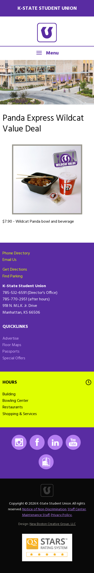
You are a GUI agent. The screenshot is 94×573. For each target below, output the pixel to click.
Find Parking (13, 276)
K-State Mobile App (46, 461)
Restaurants (13, 407)
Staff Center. (77, 509)
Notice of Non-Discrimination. (44, 509)
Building (9, 394)
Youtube (73, 442)
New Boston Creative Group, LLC (53, 524)
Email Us (10, 260)
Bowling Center (15, 401)
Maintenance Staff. (36, 515)
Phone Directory (16, 253)
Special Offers (14, 358)
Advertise (11, 338)
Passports (11, 351)
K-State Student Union (47, 8)
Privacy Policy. (61, 515)
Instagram (19, 442)
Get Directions (15, 269)
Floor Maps (12, 345)
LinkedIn (55, 442)
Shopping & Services (20, 414)
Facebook (37, 442)
